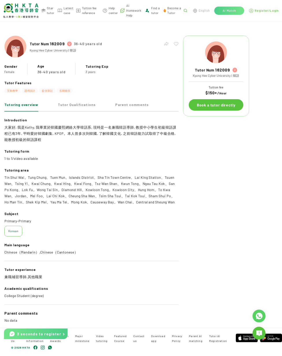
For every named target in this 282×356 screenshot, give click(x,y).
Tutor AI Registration (218, 338)
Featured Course (120, 338)
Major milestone (82, 338)
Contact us (139, 338)
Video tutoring (102, 338)
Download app (158, 338)
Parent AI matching (196, 338)
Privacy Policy (177, 338)
